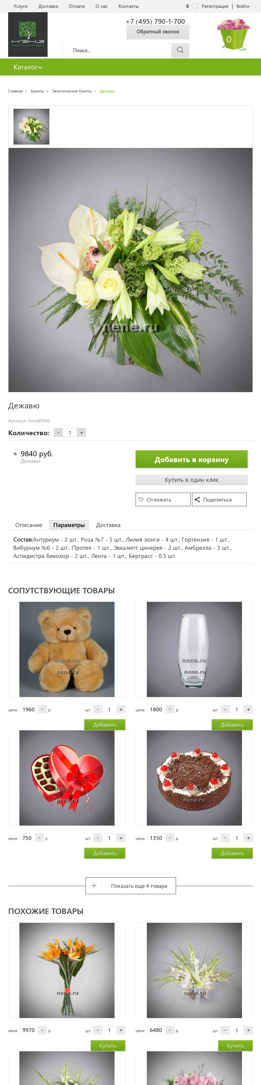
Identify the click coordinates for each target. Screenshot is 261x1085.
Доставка (48, 6)
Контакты (129, 6)
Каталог (28, 66)
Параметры (69, 524)
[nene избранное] (195, 6)
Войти (243, 6)
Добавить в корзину (192, 459)
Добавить (105, 724)
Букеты (37, 91)
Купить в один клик (192, 479)
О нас (101, 6)
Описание (28, 524)
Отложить (159, 499)
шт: (88, 710)
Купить (108, 1045)
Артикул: (17, 420)
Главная (15, 91)
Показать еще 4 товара (139, 885)
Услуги (21, 6)
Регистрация (215, 6)
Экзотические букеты (72, 91)
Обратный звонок (158, 31)
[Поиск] (126, 50)
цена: (13, 710)
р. (50, 710)
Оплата (77, 6)
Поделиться (217, 499)
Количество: (28, 432)
